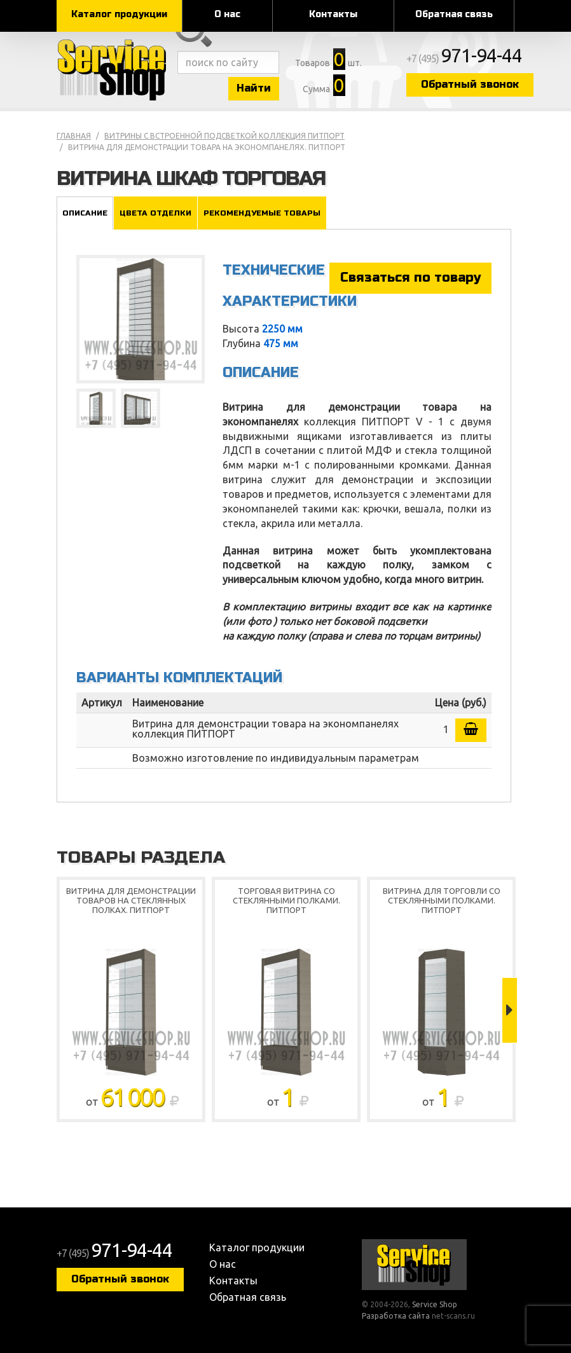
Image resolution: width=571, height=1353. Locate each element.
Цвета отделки (155, 213)
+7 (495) (464, 58)
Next (510, 1010)
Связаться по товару (410, 277)
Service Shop (114, 70)
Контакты (333, 14)
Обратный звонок (470, 84)
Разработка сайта (396, 1316)
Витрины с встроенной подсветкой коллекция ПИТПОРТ (224, 136)
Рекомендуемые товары (261, 213)
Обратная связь (454, 14)
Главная (74, 136)
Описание (84, 213)
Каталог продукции (119, 14)
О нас (227, 14)
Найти (254, 88)
